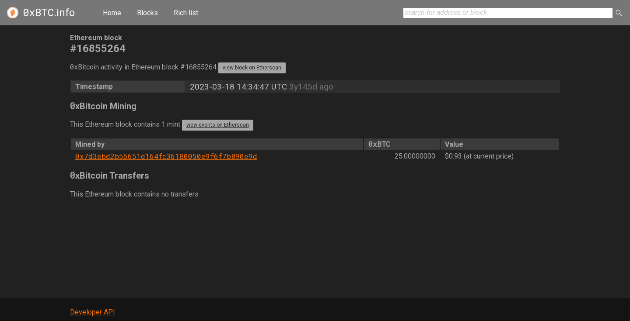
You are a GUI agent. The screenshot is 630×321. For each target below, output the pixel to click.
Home (112, 13)
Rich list (186, 13)
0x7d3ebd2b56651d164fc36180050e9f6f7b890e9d (166, 156)
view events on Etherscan (217, 125)
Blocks (147, 13)
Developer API (92, 312)
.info (49, 12)
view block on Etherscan (252, 68)
